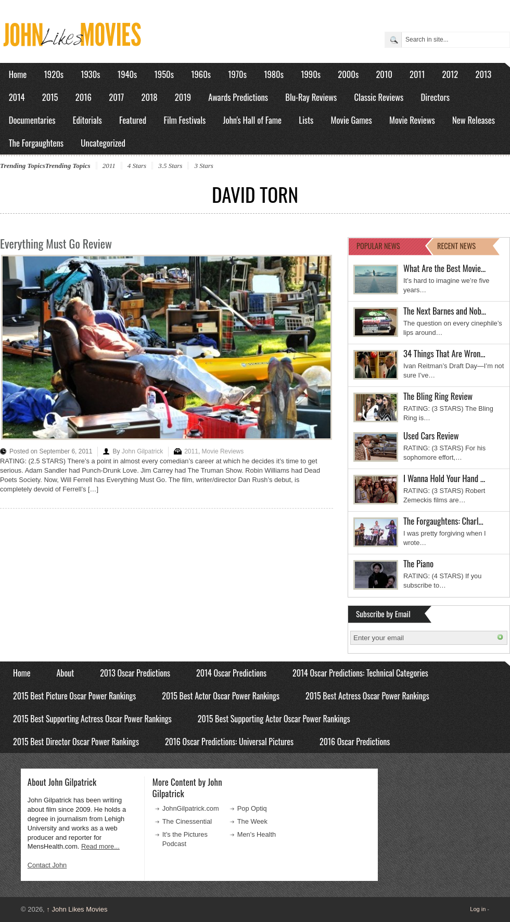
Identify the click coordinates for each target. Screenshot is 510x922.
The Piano (418, 563)
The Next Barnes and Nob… (444, 310)
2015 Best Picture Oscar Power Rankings (74, 696)
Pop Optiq (252, 808)
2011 (417, 74)
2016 (83, 96)
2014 (17, 96)
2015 (50, 96)
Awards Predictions (238, 96)
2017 (116, 96)
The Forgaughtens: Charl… (443, 520)
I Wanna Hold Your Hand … (444, 478)
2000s (348, 74)
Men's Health (256, 834)
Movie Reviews (412, 119)
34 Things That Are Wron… (444, 353)
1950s (164, 74)
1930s (90, 74)
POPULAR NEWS (378, 245)
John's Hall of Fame (252, 119)
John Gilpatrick (142, 451)
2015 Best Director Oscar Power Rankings (76, 741)
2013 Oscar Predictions (135, 673)
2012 (450, 74)
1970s (237, 74)
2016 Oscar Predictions (355, 741)
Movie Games (351, 119)
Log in (478, 909)
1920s (53, 74)
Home (18, 74)
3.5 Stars (170, 166)
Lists (306, 119)
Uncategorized (103, 142)
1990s (311, 74)
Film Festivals (184, 119)
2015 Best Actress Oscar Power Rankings (367, 696)
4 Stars (137, 166)
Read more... (100, 846)
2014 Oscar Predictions (231, 673)
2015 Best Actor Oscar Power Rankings (220, 696)
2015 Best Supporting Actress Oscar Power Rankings (92, 718)
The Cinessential (187, 821)
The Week (252, 821)
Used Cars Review (431, 435)
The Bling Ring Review (438, 395)
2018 (149, 96)
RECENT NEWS (456, 245)
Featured (132, 119)
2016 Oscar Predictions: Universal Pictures (229, 741)
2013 (483, 74)
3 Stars (203, 166)
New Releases (473, 119)
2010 (384, 74)
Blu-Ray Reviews (311, 96)
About (65, 673)
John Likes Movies (76, 909)
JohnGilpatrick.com (190, 808)
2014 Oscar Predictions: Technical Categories (360, 673)
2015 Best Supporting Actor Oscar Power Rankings (274, 718)
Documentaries (32, 119)
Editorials (87, 119)
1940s (127, 74)
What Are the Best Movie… (444, 268)
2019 (183, 96)
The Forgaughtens (36, 142)
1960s (201, 74)
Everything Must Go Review (56, 243)
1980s (274, 74)
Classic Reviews (379, 96)
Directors (435, 96)
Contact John (47, 865)
